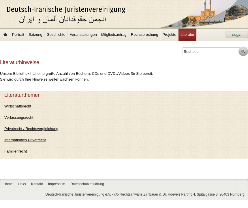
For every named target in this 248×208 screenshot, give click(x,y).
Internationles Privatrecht (25, 140)
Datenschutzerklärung (87, 184)
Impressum (56, 184)
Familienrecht (15, 151)
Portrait (18, 34)
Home (5, 35)
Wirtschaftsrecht (17, 106)
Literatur (187, 34)
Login (236, 34)
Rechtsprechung (144, 34)
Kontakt (37, 184)
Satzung (35, 34)
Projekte (169, 34)
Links (22, 184)
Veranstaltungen (83, 34)
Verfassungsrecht (18, 117)
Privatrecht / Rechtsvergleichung (31, 129)
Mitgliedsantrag (114, 34)
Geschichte (56, 34)
